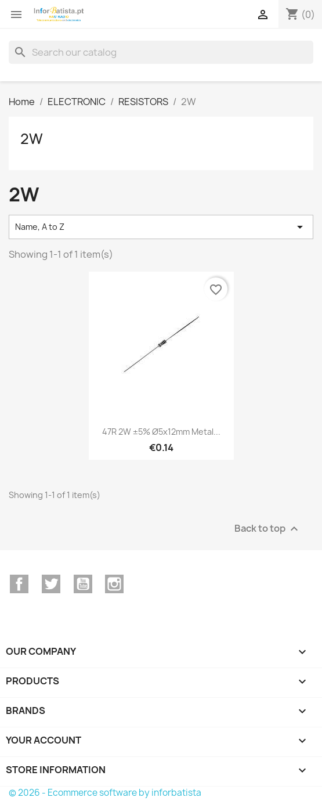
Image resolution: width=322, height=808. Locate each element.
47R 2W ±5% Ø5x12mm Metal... (161, 431)
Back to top (267, 528)
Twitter (51, 584)
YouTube (83, 584)
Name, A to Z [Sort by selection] (161, 227)
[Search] (161, 52)
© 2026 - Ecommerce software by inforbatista (105, 793)
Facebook (19, 584)
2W (31, 139)
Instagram (114, 584)
